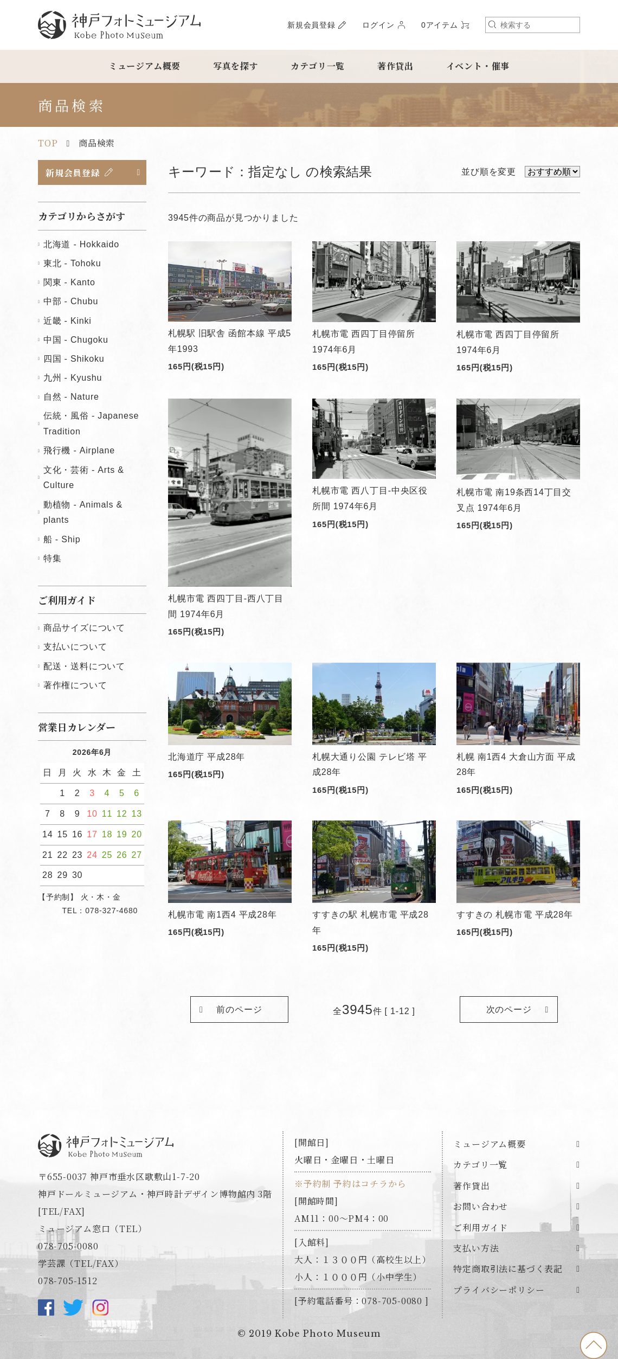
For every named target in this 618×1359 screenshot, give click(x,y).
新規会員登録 (311, 25)
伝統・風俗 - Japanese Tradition (91, 424)
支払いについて (75, 647)
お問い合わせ (480, 1207)
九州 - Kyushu (72, 378)
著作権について (75, 685)
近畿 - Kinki (67, 320)
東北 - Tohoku (72, 263)
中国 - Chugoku (75, 339)
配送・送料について (84, 666)
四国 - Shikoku (74, 359)
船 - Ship (62, 539)
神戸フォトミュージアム (119, 25)
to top (593, 1345)
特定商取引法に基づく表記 (508, 1269)
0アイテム (439, 25)
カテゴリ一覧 (318, 66)
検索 (492, 24)
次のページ (508, 1009)
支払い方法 (476, 1248)
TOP (47, 143)
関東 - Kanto (69, 282)
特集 (52, 558)
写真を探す (236, 66)
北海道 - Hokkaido (81, 244)
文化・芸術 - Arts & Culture (83, 477)
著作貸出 (395, 66)
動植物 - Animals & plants (83, 512)
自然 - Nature (71, 397)
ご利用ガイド (480, 1227)
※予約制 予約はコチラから (350, 1184)
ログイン (378, 25)
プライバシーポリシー (498, 1290)
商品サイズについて (84, 628)
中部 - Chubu (70, 301)
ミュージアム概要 (144, 66)
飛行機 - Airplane (79, 451)
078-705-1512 (68, 1281)
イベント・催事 (478, 66)
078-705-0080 (68, 1246)
